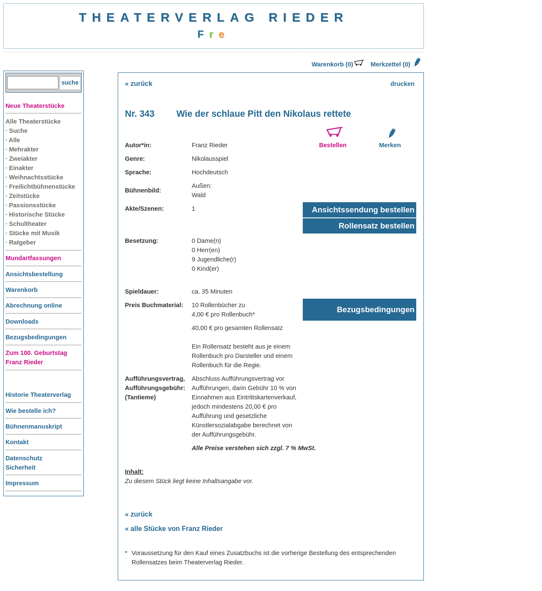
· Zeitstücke (23, 195)
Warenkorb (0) (338, 64)
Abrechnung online (34, 305)
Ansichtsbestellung (34, 274)
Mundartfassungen (33, 258)
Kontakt (17, 442)
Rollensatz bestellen (377, 225)
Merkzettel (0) (394, 64)
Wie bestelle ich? (31, 410)
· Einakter (19, 168)
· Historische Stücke (35, 214)
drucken (402, 83)
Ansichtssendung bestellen (363, 209)
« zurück (138, 83)
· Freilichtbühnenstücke (40, 186)
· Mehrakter (22, 149)
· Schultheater (26, 223)
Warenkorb (22, 289)
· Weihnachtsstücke (35, 177)
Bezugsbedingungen (36, 337)
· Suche (17, 130)
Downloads (22, 321)
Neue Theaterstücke (35, 105)
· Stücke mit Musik (33, 233)
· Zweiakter (22, 158)
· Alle (13, 140)
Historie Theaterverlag (38, 394)
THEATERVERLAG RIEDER (213, 17)
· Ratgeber (21, 242)
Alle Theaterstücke (33, 121)
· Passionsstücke (31, 205)
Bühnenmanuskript (34, 426)
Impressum (22, 483)
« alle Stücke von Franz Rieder (174, 528)
